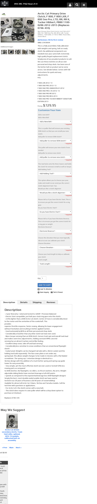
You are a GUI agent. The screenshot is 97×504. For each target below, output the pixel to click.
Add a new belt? (44, 115)
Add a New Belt (43, 117)
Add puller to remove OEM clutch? (50, 137)
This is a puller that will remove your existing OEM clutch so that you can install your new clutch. (54, 131)
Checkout (78, 14)
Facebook (38, 461)
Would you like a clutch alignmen (49, 189)
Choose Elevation (44, 243)
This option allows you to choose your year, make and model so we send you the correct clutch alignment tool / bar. (53, 183)
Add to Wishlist (46, 289)
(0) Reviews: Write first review (50, 40)
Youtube (38, 465)
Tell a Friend (57, 292)
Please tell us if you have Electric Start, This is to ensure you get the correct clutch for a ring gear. (54, 202)
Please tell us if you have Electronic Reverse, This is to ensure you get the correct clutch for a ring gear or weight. (54, 221)
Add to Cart (45, 285)
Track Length (42, 260)
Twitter (38, 463)
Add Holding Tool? (44, 169)
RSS (37, 468)
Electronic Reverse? (45, 227)
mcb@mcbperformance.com (83, 482)
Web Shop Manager (72, 495)
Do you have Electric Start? (47, 208)
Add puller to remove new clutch (49, 153)
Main (11, 448)
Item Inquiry (44, 292)
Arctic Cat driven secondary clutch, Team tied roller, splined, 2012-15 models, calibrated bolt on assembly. (12, 435)
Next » (18, 448)
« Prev (4, 448)
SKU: (40, 42)
